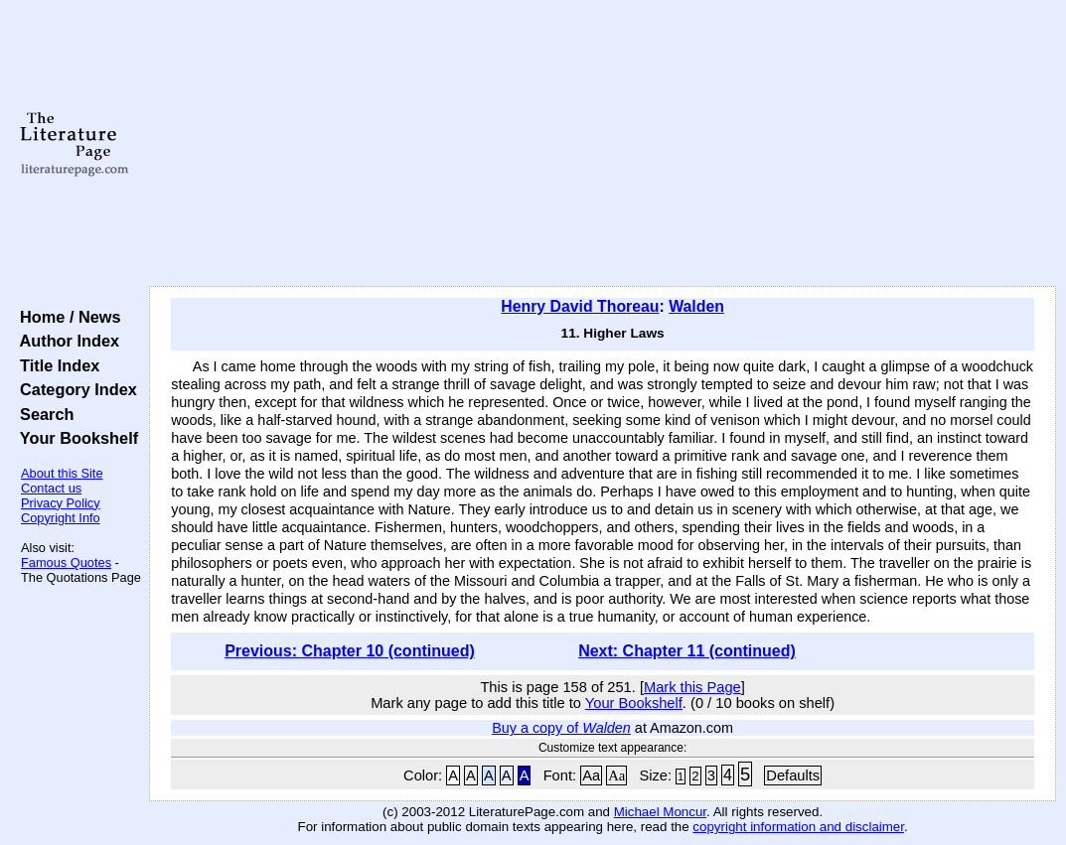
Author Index (65, 341)
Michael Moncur (660, 811)
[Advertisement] (602, 144)
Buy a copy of (561, 728)
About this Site (62, 473)
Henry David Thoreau (580, 306)
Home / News (66, 317)
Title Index (55, 365)
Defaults (793, 775)
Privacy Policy (60, 502)
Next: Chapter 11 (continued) (687, 650)
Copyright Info (60, 517)
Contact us (51, 488)
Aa (591, 775)
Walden (696, 306)
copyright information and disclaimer (798, 826)
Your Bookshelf (74, 438)
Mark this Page (692, 687)
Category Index (74, 389)
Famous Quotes (66, 562)
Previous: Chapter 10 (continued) (350, 650)
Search (42, 414)
